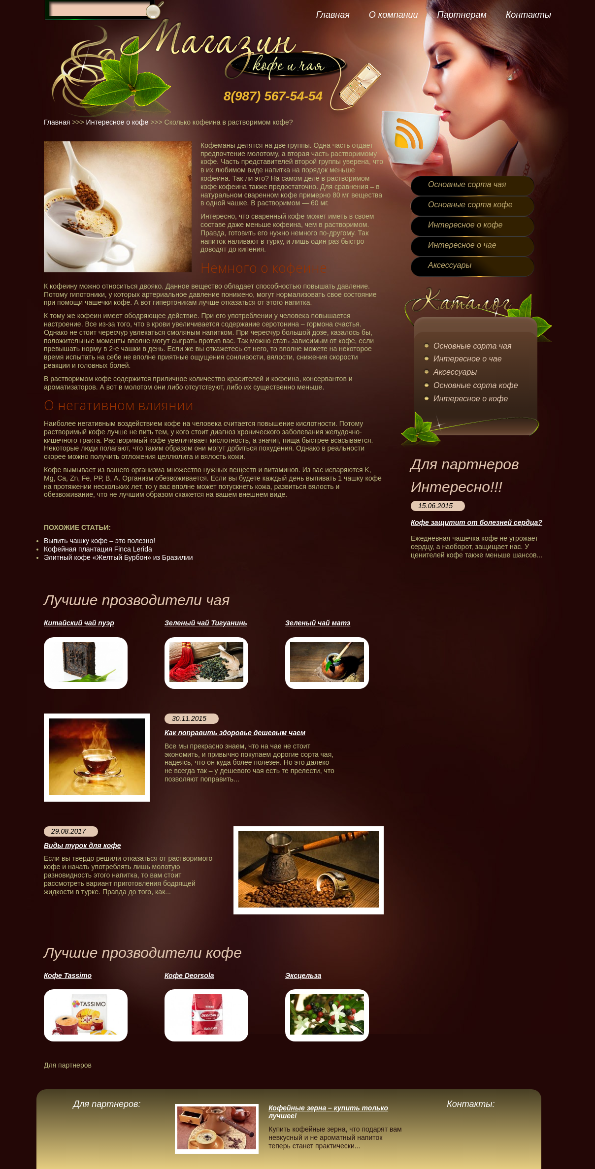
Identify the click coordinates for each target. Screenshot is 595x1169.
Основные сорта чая (467, 184)
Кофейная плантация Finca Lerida (98, 549)
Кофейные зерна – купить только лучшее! (328, 1112)
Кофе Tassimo (68, 975)
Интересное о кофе (117, 122)
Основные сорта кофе (470, 204)
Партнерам (461, 15)
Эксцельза (303, 975)
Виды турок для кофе (82, 845)
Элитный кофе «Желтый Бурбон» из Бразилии (118, 557)
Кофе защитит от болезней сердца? (476, 522)
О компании (393, 15)
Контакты (528, 15)
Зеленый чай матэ (317, 623)
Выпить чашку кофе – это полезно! (99, 541)
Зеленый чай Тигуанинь (206, 623)
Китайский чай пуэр (79, 623)
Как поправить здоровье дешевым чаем (235, 733)
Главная (333, 15)
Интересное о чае (462, 245)
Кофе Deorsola (189, 975)
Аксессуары (449, 265)
